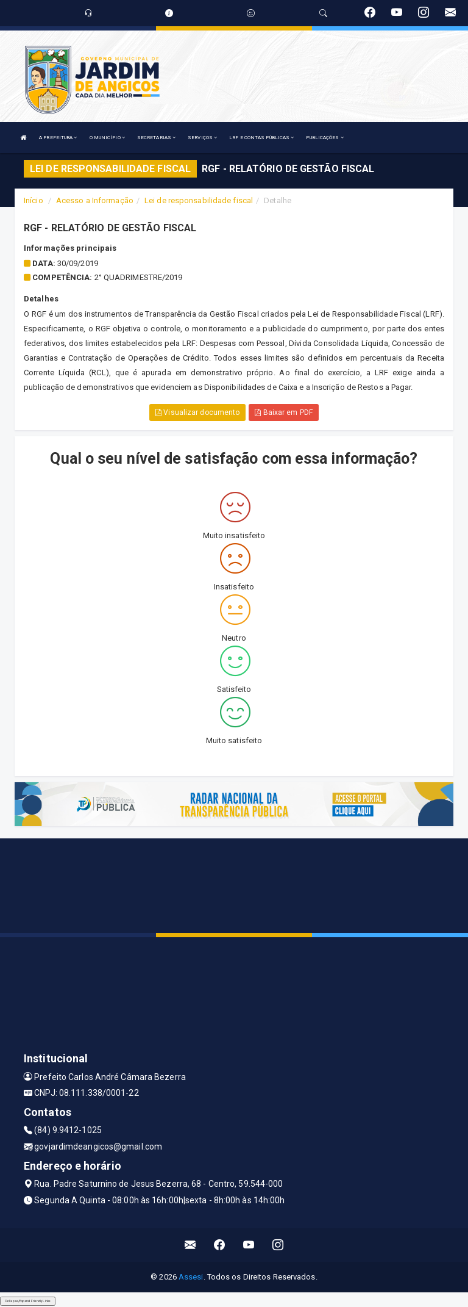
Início (33, 200)
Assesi (191, 1276)
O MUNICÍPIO (107, 137)
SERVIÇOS (202, 137)
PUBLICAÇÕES (324, 137)
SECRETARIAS (156, 137)
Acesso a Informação (94, 200)
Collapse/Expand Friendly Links (28, 1301)
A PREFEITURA (58, 137)
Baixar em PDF (284, 412)
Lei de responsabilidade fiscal (198, 200)
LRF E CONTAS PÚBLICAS (261, 137)
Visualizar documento (197, 412)
